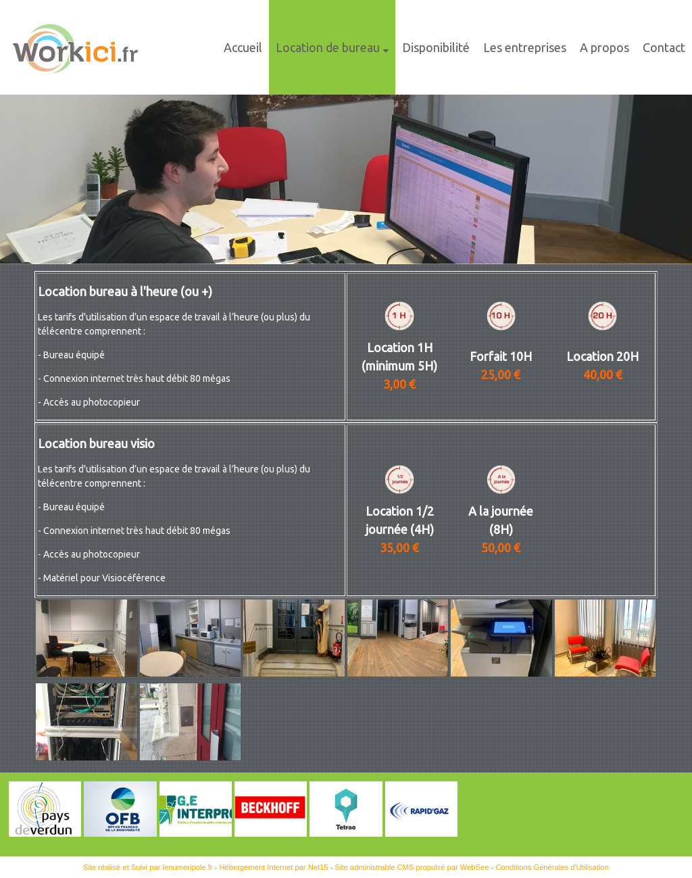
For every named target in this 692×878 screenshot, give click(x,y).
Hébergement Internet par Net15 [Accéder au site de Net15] (273, 867)
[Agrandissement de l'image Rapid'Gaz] (421, 833)
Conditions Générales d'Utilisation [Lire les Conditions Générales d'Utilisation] (552, 867)
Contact (664, 47)
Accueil (243, 47)
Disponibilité (436, 47)
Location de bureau (328, 47)
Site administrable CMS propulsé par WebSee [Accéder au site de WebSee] (412, 867)
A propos (604, 47)
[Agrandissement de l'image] (86, 673)
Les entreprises (524, 47)
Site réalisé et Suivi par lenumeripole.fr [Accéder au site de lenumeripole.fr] (148, 867)
